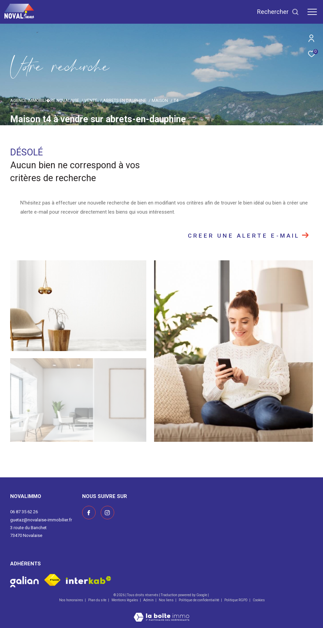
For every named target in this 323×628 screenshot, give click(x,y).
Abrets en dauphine (124, 100)
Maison (160, 100)
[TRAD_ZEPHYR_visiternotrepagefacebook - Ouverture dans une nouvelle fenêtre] (89, 512)
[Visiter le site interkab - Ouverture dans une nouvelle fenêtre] (88, 580)
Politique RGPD (236, 600)
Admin (148, 600)
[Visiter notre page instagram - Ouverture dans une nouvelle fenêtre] (107, 512)
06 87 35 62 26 (24, 511)
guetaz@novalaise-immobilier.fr (41, 519)
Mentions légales (125, 600)
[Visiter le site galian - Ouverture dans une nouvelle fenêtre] (24, 579)
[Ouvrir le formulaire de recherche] (278, 12)
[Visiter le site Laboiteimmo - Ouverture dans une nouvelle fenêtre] (161, 613)
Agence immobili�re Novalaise (44, 100)
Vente (90, 100)
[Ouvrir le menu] (312, 12)
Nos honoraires (71, 600)
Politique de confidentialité (199, 600)
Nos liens (166, 600)
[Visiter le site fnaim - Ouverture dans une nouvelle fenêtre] (52, 579)
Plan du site (97, 600)
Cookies (259, 600)
